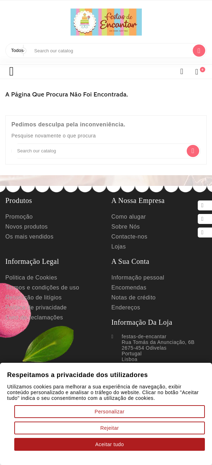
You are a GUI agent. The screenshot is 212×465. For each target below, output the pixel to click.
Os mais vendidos (29, 240)
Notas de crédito (134, 305)
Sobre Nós (126, 230)
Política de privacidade (36, 316)
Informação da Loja (148, 332)
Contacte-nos (130, 240)
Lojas (119, 251)
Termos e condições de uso (42, 295)
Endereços (126, 316)
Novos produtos (27, 230)
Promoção (19, 219)
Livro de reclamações (34, 327)
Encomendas (129, 295)
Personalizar (110, 410)
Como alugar (129, 219)
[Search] (110, 50)
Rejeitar (109, 427)
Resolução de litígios (33, 305)
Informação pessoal (139, 284)
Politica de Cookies (31, 284)
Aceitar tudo (110, 444)
